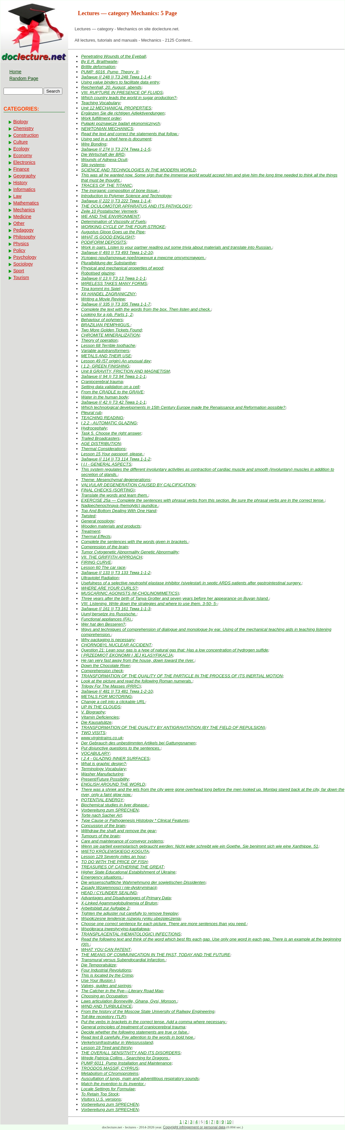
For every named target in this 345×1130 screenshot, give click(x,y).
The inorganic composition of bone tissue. (120, 190)
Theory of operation (99, 340)
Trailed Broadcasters (100, 438)
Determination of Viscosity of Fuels (113, 221)
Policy (19, 250)
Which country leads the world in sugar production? (128, 97)
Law (17, 196)
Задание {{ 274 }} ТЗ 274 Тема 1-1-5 (115, 149)
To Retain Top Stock (100, 1094)
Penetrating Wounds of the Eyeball (113, 56)
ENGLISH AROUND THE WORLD (113, 784)
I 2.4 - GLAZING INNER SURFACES (115, 758)
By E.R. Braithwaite (99, 61)
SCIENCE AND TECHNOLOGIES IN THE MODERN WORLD (138, 169)
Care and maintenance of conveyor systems (122, 841)
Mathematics (26, 203)
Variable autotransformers (105, 350)
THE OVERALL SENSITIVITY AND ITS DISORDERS (131, 1052)
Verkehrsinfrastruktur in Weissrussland (117, 1042)
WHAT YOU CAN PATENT (106, 949)
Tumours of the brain (100, 835)
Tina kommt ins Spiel (100, 288)
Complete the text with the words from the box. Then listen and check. (146, 309)
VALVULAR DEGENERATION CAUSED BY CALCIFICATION (138, 484)
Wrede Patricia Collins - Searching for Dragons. (125, 1057)
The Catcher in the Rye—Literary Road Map (122, 990)
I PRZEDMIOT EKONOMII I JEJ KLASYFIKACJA (127, 655)
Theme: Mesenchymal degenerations (115, 479)
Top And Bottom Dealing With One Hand (118, 510)
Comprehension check (102, 670)
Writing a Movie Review (103, 299)
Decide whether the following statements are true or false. (134, 1032)
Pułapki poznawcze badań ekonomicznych (120, 123)
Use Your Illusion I (98, 980)
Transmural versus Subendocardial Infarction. (123, 959)
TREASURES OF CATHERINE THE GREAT (122, 866)
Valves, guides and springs (106, 985)
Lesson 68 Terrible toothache (108, 345)
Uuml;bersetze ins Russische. (108, 613)
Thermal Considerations (103, 448)
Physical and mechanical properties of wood (122, 268)
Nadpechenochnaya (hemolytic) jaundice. (119, 505)
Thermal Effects (95, 536)
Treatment (90, 531)
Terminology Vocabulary (103, 768)
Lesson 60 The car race (103, 567)
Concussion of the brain (103, 825)
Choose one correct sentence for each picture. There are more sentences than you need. (163, 923)
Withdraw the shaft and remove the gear (118, 830)
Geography (24, 175)
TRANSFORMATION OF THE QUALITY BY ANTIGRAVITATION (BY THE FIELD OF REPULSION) (173, 727)
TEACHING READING (102, 417)
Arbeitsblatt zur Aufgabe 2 (105, 908)
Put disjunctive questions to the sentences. (121, 748)
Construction (26, 135)
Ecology (21, 148)
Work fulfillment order (101, 118)
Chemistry (23, 128)
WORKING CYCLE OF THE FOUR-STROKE (123, 226)
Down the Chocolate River (105, 665)
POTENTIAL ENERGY (102, 799)
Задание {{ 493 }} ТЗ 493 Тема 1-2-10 (116, 252)
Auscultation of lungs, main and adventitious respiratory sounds (140, 1078)
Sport (18, 270)
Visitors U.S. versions (101, 1099)
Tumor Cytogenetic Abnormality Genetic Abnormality (129, 552)
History (20, 182)
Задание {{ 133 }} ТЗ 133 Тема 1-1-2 (115, 572)
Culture (20, 142)
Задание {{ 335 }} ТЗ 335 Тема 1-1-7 (115, 304)
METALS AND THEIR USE (106, 355)
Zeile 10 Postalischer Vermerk (109, 211)
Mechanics (24, 209)
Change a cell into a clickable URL (113, 701)
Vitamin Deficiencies (100, 717)
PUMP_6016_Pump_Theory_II (109, 71)
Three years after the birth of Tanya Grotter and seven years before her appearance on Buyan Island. (175, 598)
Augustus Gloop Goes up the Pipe (113, 231)
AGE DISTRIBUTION (101, 443)
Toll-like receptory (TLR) (103, 1016)
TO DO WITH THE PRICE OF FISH (114, 861)
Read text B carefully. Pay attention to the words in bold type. (137, 1037)
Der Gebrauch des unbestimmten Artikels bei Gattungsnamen (138, 743)
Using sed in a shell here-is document (116, 138)
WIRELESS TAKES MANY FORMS (114, 283)
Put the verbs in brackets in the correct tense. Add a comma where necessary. (153, 1021)
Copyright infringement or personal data (194, 1127)
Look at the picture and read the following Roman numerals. (136, 681)
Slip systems (93, 164)
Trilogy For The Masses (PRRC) (111, 686)
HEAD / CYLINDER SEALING (109, 892)
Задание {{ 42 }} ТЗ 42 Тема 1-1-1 (113, 402)
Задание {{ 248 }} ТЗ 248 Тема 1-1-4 (115, 77)
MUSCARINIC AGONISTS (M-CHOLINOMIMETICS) (130, 593)
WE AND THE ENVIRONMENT (110, 216)
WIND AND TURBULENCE (106, 1006)
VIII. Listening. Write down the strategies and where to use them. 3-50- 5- (149, 603)
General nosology (97, 521)
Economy (22, 155)
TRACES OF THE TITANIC (106, 185)
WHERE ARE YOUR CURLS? (109, 588)
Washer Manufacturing (102, 774)
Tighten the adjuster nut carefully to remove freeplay (129, 913)
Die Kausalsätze (96, 722)
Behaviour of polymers (102, 319)
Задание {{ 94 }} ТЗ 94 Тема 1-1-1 (113, 376)
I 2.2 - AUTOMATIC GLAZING (109, 422)
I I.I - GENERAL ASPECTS (106, 464)
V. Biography (93, 712)
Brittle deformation (98, 66)
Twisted (88, 515)
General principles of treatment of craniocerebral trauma (133, 1026)
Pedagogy (23, 230)
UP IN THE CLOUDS (100, 706)
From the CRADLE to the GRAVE (112, 391)
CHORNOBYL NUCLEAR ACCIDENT (116, 644)
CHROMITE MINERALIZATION (110, 335)
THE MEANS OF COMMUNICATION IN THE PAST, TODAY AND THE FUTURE (155, 954)
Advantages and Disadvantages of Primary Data (126, 897)
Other (19, 223)
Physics (21, 243)
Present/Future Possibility (105, 779)
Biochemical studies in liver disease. (114, 804)
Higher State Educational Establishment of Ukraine (128, 872)
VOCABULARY (95, 753)
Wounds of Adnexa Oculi (104, 159)
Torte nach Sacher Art (101, 815)
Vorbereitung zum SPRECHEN (110, 810)
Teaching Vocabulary (100, 102)
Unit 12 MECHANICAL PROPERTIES (116, 108)
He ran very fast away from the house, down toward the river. (137, 660)
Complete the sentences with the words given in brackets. (134, 541)
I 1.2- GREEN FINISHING (105, 366)
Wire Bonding (93, 144)
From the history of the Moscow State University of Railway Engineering (147, 1011)
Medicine (22, 216)
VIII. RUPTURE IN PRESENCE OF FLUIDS (122, 92)
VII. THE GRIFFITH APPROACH (111, 557)
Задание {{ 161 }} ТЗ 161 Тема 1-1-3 (115, 608)
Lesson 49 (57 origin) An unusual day (116, 360)
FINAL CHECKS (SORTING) (108, 490)
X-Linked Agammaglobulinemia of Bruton (119, 903)
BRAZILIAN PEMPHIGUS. (105, 324)
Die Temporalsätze (98, 965)
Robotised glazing (97, 273)
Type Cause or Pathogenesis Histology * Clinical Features (135, 820)
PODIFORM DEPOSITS (103, 242)
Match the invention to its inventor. (113, 1083)
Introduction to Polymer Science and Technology (126, 195)
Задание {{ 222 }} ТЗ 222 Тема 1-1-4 (115, 200)
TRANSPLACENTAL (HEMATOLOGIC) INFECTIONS (131, 934)
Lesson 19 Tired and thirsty (106, 1047)
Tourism (21, 277)
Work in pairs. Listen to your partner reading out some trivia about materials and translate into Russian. (176, 247)
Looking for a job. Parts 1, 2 (106, 314)
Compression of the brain (104, 546)
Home (15, 71)
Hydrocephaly (94, 428)
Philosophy (24, 236)
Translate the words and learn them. (114, 495)
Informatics (24, 189)
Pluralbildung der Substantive (108, 262)
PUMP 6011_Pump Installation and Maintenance (126, 1063)
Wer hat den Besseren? (103, 624)
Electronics (24, 162)
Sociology (23, 264)
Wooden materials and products (111, 526)
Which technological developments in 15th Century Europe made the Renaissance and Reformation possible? (183, 407)
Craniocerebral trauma (102, 381)
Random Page (23, 78)
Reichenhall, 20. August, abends (111, 87)
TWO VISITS (93, 732)
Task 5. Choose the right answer (111, 433)
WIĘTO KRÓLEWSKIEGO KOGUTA (115, 851)
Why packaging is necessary (107, 639)
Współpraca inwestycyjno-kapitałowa (115, 928)
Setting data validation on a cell (110, 386)
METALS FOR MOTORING (106, 696)
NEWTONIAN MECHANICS (107, 128)
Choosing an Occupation (104, 996)
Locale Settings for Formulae (108, 1088)
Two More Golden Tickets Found (111, 330)
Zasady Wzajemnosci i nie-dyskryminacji (118, 887)
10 (229, 1121)
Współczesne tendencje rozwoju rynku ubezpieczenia (131, 918)
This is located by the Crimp (107, 975)
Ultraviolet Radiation (100, 577)
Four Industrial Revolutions (106, 970)
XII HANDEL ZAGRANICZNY (108, 293)
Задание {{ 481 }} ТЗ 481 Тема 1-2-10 (116, 691)
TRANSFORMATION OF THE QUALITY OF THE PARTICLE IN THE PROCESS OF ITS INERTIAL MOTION (182, 675)
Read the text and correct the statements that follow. (129, 133)
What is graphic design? (103, 763)
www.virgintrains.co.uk (102, 737)
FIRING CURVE (96, 562)
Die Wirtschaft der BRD (102, 154)
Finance (21, 169)
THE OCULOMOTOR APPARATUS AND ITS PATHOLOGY (136, 206)
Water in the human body (104, 397)
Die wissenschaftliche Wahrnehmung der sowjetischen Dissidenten (143, 882)
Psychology (25, 257)
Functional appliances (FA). (106, 619)
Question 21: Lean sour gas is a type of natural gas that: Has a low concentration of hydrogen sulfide (174, 650)
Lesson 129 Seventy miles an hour (113, 856)
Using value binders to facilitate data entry (120, 82)
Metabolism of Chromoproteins (109, 1073)
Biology (20, 121)
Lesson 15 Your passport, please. (112, 453)
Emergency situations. (101, 877)
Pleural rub (91, 412)
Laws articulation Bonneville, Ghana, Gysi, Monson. (129, 1001)
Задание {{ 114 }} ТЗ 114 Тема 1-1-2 (115, 459)
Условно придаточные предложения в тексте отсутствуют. (143, 257)
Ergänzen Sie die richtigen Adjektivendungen (122, 113)
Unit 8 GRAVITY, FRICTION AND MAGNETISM (125, 371)
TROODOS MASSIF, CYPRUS (109, 1068)
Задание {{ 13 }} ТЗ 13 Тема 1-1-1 (113, 278)
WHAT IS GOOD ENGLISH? (107, 237)
